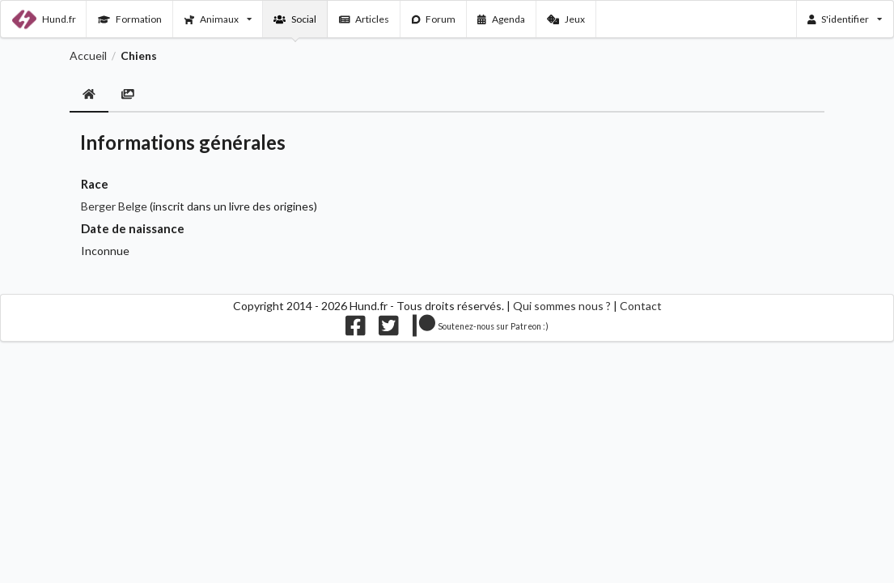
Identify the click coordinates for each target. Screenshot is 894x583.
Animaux (218, 19)
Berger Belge (114, 206)
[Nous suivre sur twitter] (389, 329)
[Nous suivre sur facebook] (355, 329)
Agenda (501, 19)
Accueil (88, 56)
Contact (641, 306)
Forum (434, 19)
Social (294, 19)
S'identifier (845, 19)
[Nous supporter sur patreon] (481, 329)
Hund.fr (44, 19)
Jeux (566, 19)
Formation (130, 19)
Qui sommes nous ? (562, 306)
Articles (364, 19)
